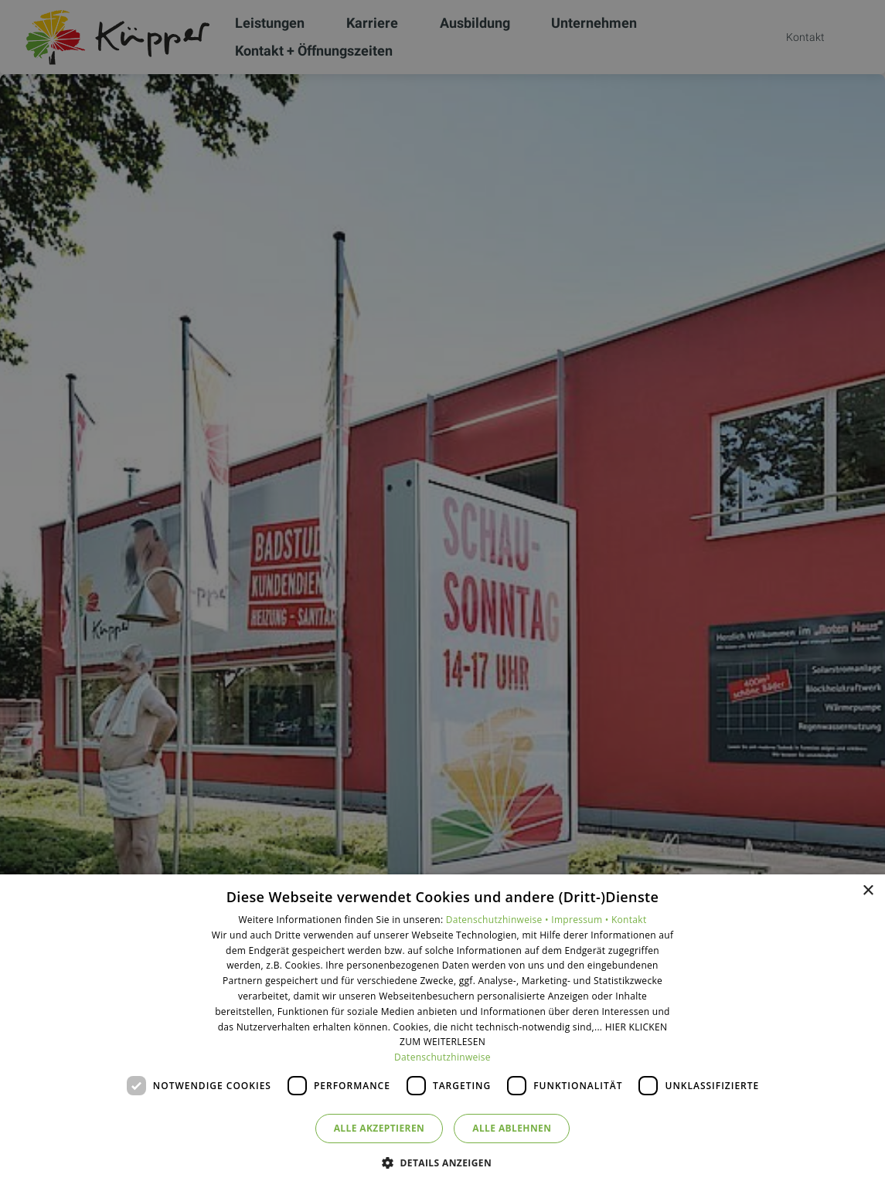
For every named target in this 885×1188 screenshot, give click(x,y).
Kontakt (629, 919)
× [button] (867, 891)
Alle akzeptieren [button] (379, 1128)
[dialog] (442, 1031)
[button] (442, 1162)
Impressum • (581, 919)
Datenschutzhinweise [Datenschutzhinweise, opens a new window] (442, 1057)
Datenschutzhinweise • (498, 919)
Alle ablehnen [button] (511, 1128)
